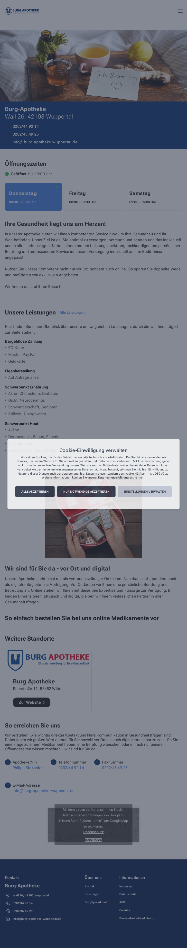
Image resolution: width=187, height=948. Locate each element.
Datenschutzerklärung (113, 477)
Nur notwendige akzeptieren (86, 491)
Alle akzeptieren (35, 491)
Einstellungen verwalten (145, 491)
